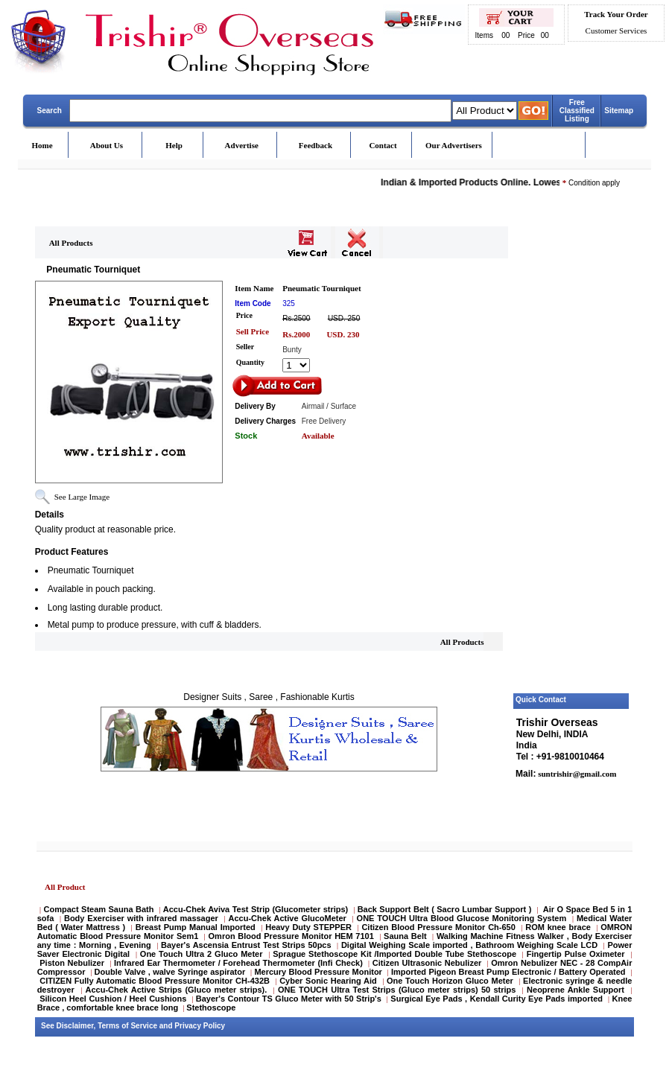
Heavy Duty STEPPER (308, 927)
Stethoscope (210, 1007)
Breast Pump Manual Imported (196, 927)
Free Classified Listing (577, 110)
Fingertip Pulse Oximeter (576, 953)
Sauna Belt (406, 936)
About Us (106, 145)
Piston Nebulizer (71, 962)
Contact (382, 145)
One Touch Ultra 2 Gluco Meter (201, 953)
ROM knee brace (558, 927)
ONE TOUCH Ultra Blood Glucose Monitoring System (462, 918)
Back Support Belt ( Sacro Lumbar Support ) (445, 909)
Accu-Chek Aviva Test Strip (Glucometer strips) (255, 909)
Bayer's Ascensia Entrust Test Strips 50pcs (246, 944)
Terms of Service (127, 1026)
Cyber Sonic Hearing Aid (328, 980)
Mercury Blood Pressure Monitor (317, 971)
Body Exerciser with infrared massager (141, 918)
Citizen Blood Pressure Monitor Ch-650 (438, 927)
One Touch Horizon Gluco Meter (451, 980)
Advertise (242, 145)
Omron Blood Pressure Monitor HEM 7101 (291, 936)
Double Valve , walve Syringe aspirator (170, 971)
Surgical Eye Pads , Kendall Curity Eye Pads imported (496, 998)
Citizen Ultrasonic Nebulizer (427, 962)
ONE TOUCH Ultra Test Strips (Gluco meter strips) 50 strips (397, 989)
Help (174, 145)
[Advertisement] (571, 464)
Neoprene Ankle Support (575, 989)
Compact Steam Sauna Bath (99, 909)
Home (42, 145)
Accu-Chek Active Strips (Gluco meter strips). (176, 989)
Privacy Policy (199, 1026)
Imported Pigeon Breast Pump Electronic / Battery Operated (509, 971)
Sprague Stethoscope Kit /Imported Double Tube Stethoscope (394, 953)
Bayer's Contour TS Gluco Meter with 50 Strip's (288, 998)
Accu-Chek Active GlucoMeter (289, 918)
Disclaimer (75, 1026)
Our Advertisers (453, 145)
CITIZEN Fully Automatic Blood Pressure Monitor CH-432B (154, 980)
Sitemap (618, 110)
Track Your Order (615, 14)
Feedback (315, 145)
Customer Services (616, 30)
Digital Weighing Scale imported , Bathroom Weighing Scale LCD (469, 944)
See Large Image (82, 496)
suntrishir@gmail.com (576, 773)
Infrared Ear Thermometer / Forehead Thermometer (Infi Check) (238, 962)
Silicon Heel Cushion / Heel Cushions (112, 998)
